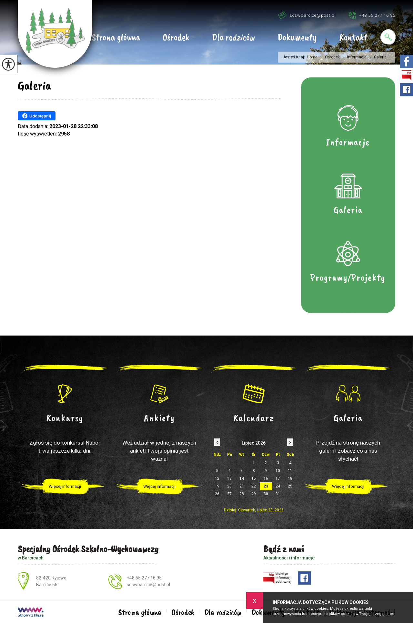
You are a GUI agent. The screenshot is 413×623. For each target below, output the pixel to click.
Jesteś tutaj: (295, 57)
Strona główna (116, 37)
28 (241, 494)
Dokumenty (297, 37)
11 (290, 470)
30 (266, 494)
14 (241, 478)
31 (278, 494)
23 (266, 486)
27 (229, 494)
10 (278, 470)
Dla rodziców (233, 37)
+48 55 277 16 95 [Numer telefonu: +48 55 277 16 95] (144, 577)
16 (266, 478)
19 (217, 486)
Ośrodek (176, 37)
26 (217, 494)
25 (290, 486)
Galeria (34, 85)
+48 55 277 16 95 (372, 15)
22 (253, 486)
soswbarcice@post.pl (307, 15)
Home (312, 57)
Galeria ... (378, 57)
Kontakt (353, 37)
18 (290, 478)
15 (253, 478)
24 (278, 486)
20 (229, 486)
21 (241, 486)
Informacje (353, 57)
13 (229, 478)
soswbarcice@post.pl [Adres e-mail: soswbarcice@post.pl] (148, 584)
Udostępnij (36, 115)
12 (217, 478)
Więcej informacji (65, 486)
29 (253, 494)
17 (278, 478)
